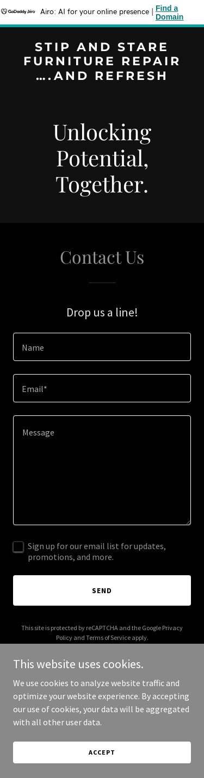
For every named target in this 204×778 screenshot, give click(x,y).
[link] (102, 76)
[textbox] (102, 347)
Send (102, 590)
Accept (102, 752)
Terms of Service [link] (108, 637)
